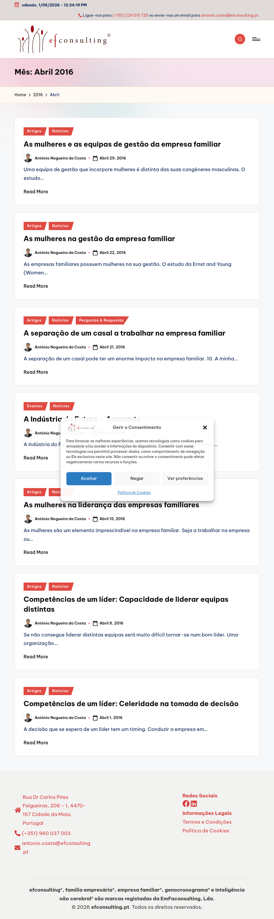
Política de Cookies (134, 492)
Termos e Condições (207, 822)
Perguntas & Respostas (101, 320)
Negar (137, 478)
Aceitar (89, 478)
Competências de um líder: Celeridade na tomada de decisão (131, 703)
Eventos (35, 406)
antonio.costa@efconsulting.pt (230, 15)
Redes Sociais (200, 795)
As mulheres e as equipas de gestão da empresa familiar (122, 144)
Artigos (34, 131)
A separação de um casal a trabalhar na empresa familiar (124, 333)
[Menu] (255, 39)
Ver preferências (185, 478)
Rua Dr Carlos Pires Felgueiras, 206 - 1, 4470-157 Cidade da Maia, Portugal (54, 810)
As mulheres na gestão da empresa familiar (99, 238)
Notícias (60, 131)
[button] (205, 427)
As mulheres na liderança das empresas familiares (111, 504)
